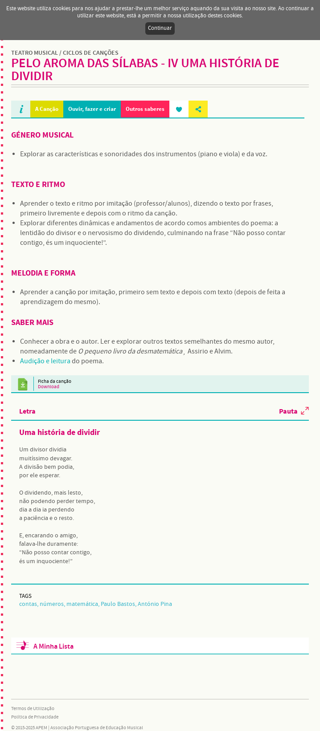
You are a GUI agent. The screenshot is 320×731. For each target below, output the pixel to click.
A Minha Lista (53, 646)
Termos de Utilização (32, 709)
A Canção (46, 109)
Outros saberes (145, 109)
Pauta (288, 410)
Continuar (160, 28)
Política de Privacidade (34, 717)
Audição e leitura (45, 361)
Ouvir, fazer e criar (92, 109)
